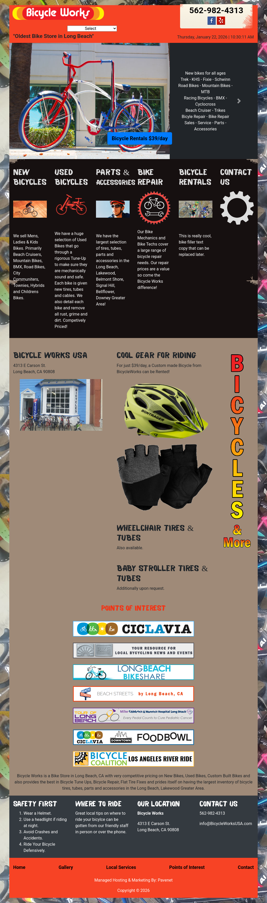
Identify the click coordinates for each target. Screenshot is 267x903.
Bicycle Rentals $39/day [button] (140, 138)
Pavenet (165, 880)
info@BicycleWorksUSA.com (225, 823)
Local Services (121, 867)
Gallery (65, 867)
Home (19, 867)
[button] (28, 101)
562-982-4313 (216, 10)
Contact (246, 867)
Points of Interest (187, 867)
